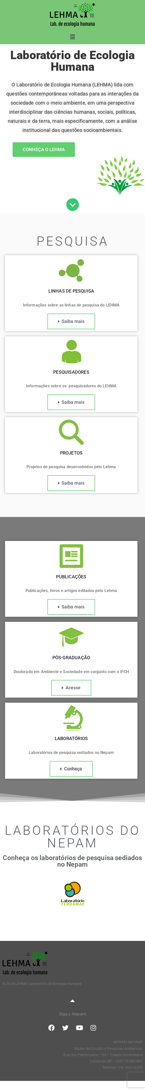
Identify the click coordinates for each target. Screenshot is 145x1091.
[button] (72, 37)
